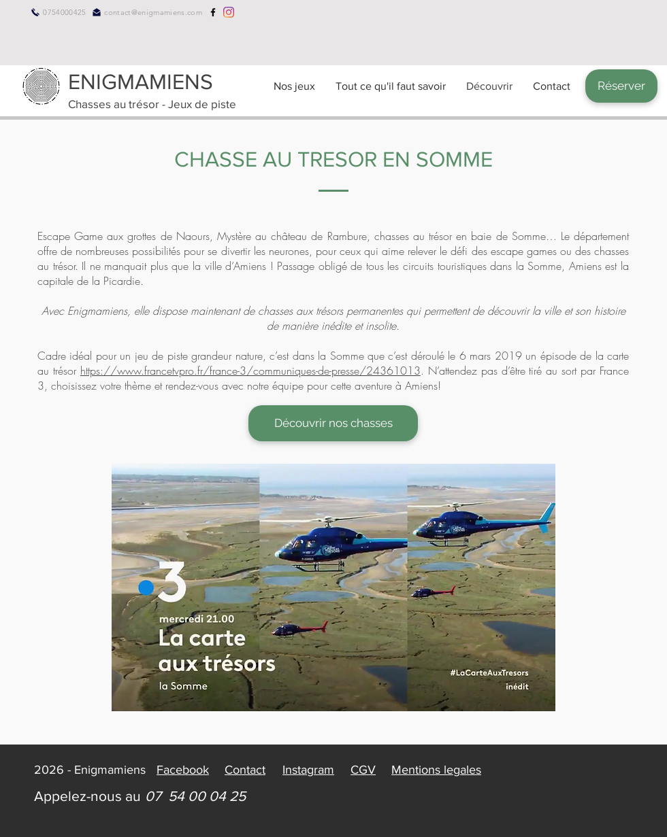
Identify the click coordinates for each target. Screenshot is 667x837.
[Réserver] (621, 86)
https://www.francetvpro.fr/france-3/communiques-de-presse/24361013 (250, 370)
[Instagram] (228, 12)
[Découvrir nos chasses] (333, 423)
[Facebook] (213, 12)
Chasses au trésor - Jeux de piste (152, 103)
